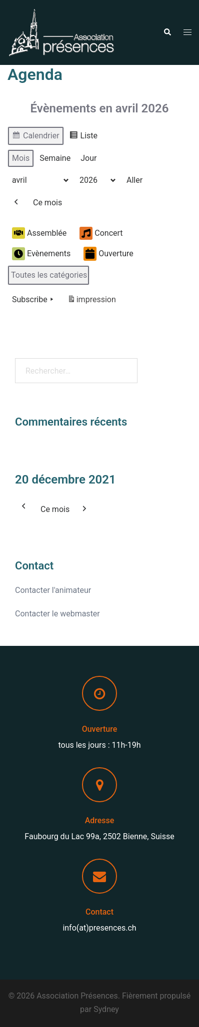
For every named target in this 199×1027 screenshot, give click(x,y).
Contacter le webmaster (57, 613)
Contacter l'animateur (53, 590)
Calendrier (36, 137)
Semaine (55, 158)
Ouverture (109, 254)
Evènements (41, 253)
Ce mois (47, 202)
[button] (167, 32)
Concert (101, 233)
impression (91, 301)
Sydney (106, 1009)
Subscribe (34, 299)
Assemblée (39, 233)
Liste (83, 137)
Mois (21, 158)
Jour (88, 158)
